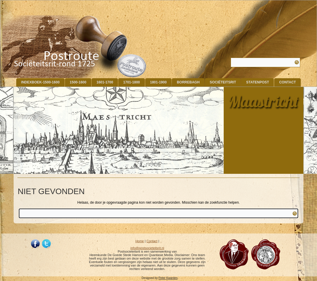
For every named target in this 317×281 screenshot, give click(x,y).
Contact (287, 82)
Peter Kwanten (168, 278)
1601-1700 (104, 82)
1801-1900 (158, 82)
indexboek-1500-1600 (40, 82)
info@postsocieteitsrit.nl (147, 248)
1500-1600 (78, 82)
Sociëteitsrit (223, 82)
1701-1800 (131, 82)
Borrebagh (188, 82)
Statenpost (257, 82)
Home (139, 241)
